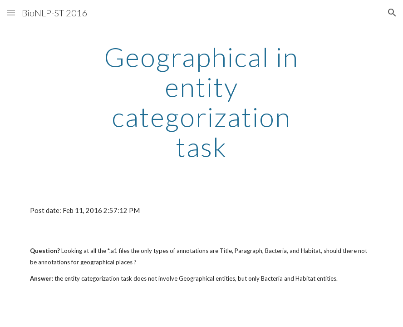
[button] (11, 12)
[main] (201, 101)
